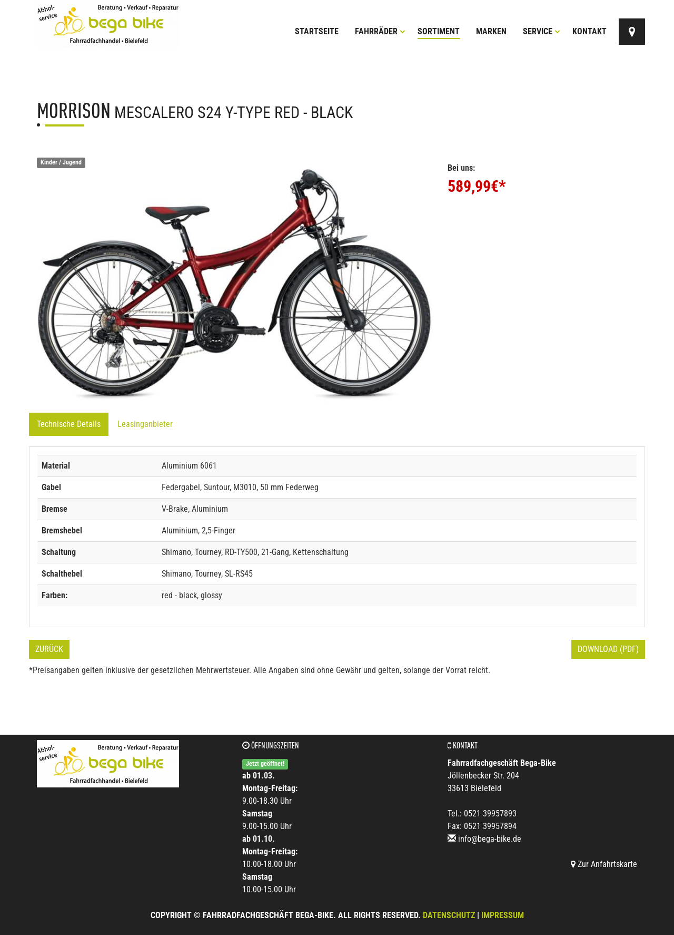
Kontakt (589, 31)
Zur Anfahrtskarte (604, 864)
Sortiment (439, 31)
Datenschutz (449, 915)
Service (541, 31)
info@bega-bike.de (489, 839)
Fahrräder (380, 31)
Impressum (502, 915)
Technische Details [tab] (69, 424)
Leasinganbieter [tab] (145, 424)
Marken (491, 31)
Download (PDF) (608, 649)
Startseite (317, 31)
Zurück (49, 649)
